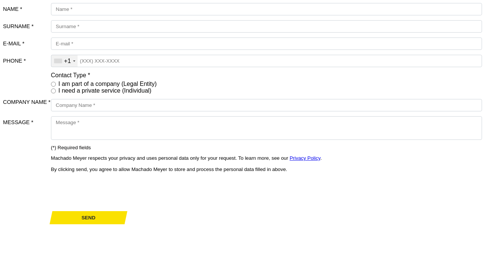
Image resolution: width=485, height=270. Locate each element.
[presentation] (108, 191)
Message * (18, 122)
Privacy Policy (305, 158)
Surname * (18, 26)
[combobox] (64, 61)
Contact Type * (70, 75)
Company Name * (27, 102)
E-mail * (13, 43)
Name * (12, 9)
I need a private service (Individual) (104, 90)
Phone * (14, 61)
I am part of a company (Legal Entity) (107, 84)
